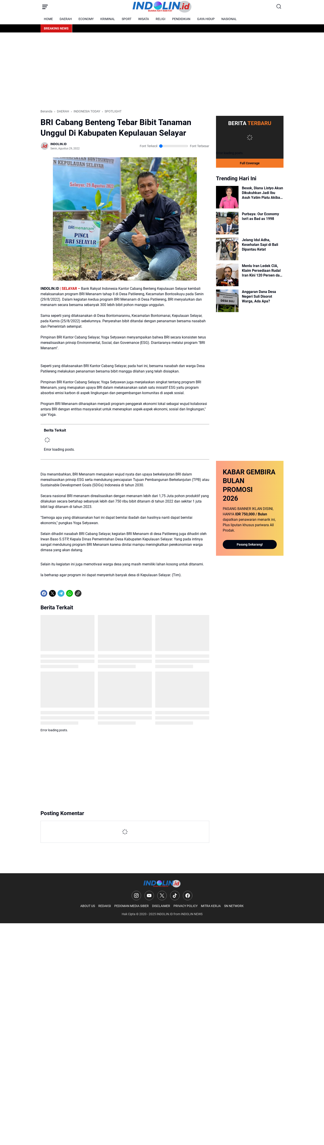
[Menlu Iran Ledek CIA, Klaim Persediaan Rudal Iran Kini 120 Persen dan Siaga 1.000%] (227, 275)
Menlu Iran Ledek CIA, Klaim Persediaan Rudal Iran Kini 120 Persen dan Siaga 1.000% (262, 271)
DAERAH (66, 19)
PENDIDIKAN (181, 19)
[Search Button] (279, 6)
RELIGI (160, 19)
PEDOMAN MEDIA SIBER (131, 906)
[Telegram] (61, 593)
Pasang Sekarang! (250, 544)
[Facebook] (43, 593)
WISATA (143, 19)
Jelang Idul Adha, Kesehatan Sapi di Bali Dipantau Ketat (260, 244)
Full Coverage (250, 163)
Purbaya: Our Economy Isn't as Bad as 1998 (260, 216)
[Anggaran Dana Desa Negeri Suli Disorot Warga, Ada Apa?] (227, 301)
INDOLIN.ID (165, 914)
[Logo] (162, 883)
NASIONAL (229, 19)
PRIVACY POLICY (185, 906)
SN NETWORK (234, 906)
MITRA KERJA (211, 906)
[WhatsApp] (69, 593)
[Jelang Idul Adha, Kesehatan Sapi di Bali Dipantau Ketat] (227, 249)
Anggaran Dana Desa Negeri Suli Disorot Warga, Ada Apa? (259, 296)
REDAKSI (104, 906)
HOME (48, 19)
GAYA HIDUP (206, 19)
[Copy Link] (78, 593)
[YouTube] (149, 895)
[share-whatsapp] (86, 593)
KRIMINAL (107, 19)
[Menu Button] (45, 6)
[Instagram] (136, 895)
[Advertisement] (162, 70)
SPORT (126, 19)
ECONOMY (86, 19)
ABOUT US (87, 906)
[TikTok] (175, 895)
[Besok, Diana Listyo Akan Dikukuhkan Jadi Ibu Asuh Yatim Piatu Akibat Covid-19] (227, 197)
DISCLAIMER (161, 906)
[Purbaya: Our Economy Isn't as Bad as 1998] (227, 223)
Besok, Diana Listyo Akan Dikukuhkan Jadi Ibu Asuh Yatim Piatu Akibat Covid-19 (262, 193)
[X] (52, 593)
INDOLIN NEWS (191, 914)
